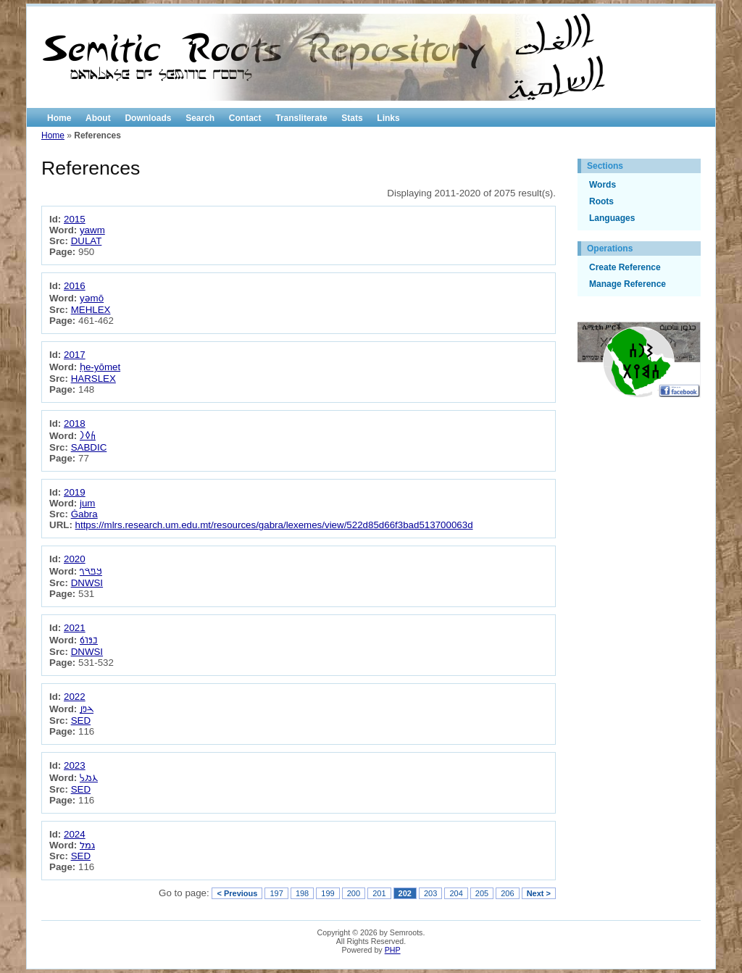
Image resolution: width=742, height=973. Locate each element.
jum (87, 503)
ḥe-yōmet (100, 367)
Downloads (148, 118)
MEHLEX (91, 309)
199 (327, 893)
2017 (75, 354)
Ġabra (84, 514)
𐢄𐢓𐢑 (86, 708)
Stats (351, 118)
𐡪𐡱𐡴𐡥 (91, 571)
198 (302, 893)
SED (81, 720)
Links (388, 118)
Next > (539, 893)
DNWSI (87, 582)
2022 (75, 696)
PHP (393, 949)
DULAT (86, 240)
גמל (87, 845)
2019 (75, 492)
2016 (75, 285)
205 (481, 893)
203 (430, 893)
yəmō (92, 298)
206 (507, 893)
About (98, 118)
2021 (75, 627)
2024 (75, 834)
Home (59, 118)
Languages (612, 218)
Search (200, 118)
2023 (75, 765)
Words (602, 185)
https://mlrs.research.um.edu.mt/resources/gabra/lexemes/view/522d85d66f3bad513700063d (274, 524)
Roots (601, 201)
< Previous (237, 893)
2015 (75, 219)
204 (455, 893)
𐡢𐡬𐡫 (89, 777)
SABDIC (89, 447)
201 (378, 893)
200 (353, 893)
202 (405, 893)
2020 (75, 559)
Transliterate (301, 118)
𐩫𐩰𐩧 (88, 435)
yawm (92, 230)
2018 (75, 423)
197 (276, 893)
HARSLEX (93, 378)
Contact (245, 118)
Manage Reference (627, 284)
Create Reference (625, 267)
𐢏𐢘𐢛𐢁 (89, 640)
